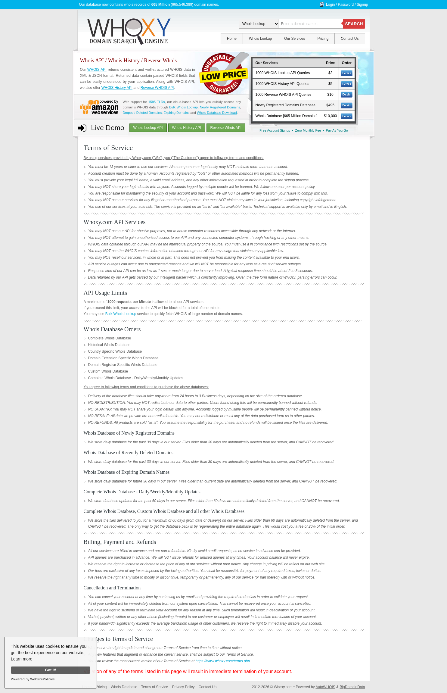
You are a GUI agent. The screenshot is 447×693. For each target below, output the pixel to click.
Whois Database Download (217, 112)
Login (330, 4)
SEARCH (354, 23)
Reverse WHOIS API (157, 88)
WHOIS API (97, 69)
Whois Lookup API (148, 128)
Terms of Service (154, 687)
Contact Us (350, 38)
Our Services (294, 38)
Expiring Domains (176, 112)
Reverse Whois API (225, 128)
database (93, 4)
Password (346, 4)
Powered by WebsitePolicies (32, 679)
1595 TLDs (156, 102)
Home (232, 38)
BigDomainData (352, 687)
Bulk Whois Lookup (183, 107)
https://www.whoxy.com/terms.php (223, 661)
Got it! (50, 670)
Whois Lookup (260, 38)
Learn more (22, 659)
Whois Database (124, 687)
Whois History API (186, 128)
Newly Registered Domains (220, 107)
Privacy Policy (183, 687)
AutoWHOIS (325, 687)
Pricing (322, 38)
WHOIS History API (116, 88)
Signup (362, 4)
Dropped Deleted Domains (142, 112)
